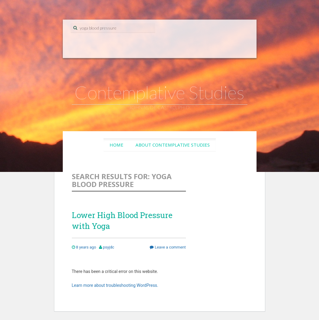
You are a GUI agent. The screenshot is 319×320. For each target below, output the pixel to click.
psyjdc (108, 247)
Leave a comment (168, 247)
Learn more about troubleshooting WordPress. (115, 285)
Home (116, 145)
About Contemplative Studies (173, 145)
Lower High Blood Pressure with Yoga (122, 220)
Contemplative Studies (159, 92)
